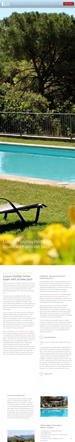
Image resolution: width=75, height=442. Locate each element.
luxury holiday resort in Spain (24, 331)
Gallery (32, 3)
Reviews (37, 3)
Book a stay (48, 373)
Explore (27, 3)
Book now (68, 3)
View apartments (50, 337)
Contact (53, 3)
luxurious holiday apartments (56, 296)
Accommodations (18, 3)
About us (47, 3)
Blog (42, 3)
